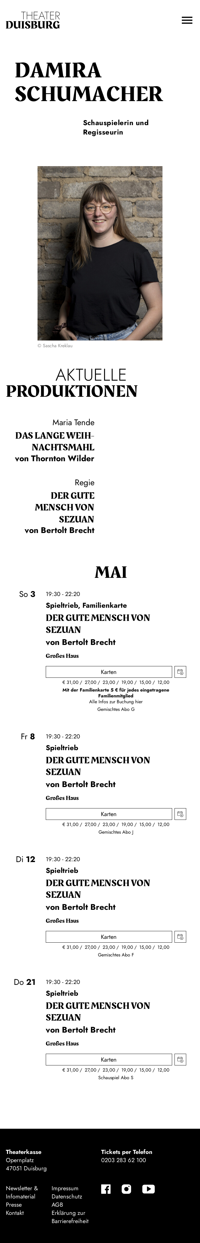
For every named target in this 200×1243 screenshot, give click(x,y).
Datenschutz (67, 1196)
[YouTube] (148, 1189)
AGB (57, 1205)
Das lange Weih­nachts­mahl (54, 442)
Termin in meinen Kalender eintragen (180, 672)
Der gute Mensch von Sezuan (64, 508)
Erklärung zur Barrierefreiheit (70, 1217)
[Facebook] (106, 1189)
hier (139, 701)
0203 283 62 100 (123, 1160)
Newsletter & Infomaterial (22, 1192)
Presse (14, 1205)
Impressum (65, 1188)
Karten (109, 672)
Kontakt (15, 1213)
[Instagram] (126, 1189)
